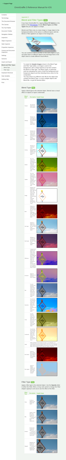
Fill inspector (34, 25)
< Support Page (7, 3)
